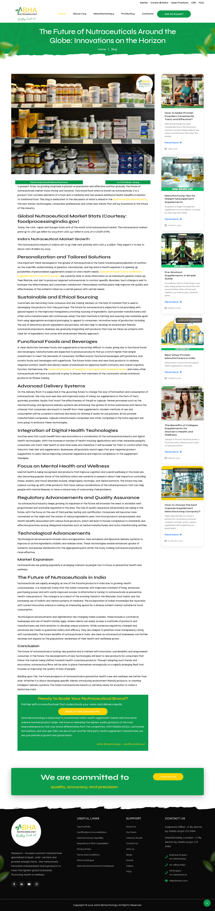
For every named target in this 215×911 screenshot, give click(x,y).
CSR (193, 2)
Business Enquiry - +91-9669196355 (178, 856)
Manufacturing (104, 13)
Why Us (130, 849)
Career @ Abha (159, 2)
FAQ (201, 2)
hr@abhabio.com (178, 880)
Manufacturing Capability (90, 837)
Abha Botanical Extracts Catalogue (95, 865)
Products (128, 13)
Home (62, 13)
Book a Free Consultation (83, 711)
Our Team (131, 832)
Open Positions (179, 2)
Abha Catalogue (85, 860)
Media (144, 2)
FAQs (129, 871)
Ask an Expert (174, 14)
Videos (129, 865)
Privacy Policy (84, 849)
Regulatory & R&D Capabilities (92, 843)
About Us (79, 13)
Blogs (129, 854)
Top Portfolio (83, 826)
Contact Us (168, 776)
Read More (173, 142)
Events (129, 860)
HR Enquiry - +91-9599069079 (178, 872)
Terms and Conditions (88, 854)
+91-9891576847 (177, 864)
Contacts (147, 13)
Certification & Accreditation (91, 832)
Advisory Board (134, 837)
